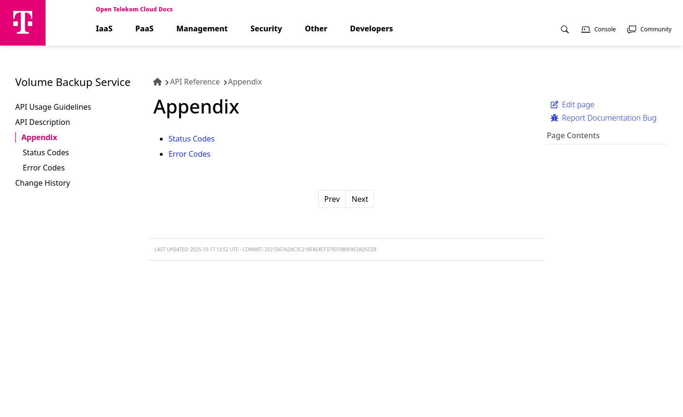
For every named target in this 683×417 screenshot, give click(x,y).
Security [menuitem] (266, 29)
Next (359, 199)
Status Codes (46, 152)
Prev (332, 199)
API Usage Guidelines (53, 107)
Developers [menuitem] (371, 29)
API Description (42, 122)
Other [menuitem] (316, 29)
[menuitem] (565, 35)
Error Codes (44, 167)
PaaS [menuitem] (144, 29)
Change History (42, 183)
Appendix (39, 137)
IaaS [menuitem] (104, 29)
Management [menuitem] (202, 29)
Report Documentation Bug (603, 118)
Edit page (572, 104)
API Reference (195, 81)
